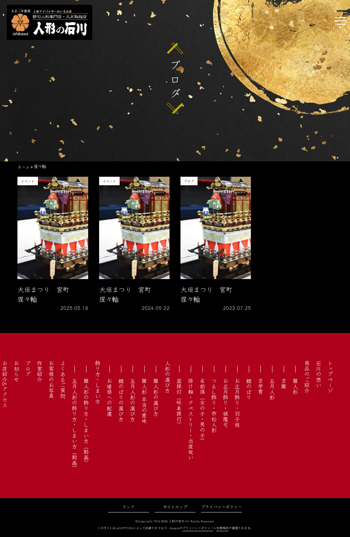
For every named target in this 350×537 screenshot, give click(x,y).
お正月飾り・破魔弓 (225, 402)
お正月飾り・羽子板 (237, 402)
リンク (128, 506)
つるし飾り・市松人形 (214, 405)
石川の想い (318, 374)
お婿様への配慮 (109, 397)
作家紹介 (40, 371)
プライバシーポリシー (221, 506)
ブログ (28, 368)
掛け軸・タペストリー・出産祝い (191, 419)
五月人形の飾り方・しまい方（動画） (74, 424)
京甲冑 (260, 386)
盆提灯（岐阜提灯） (179, 402)
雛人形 (295, 386)
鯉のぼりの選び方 (121, 400)
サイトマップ (175, 506)
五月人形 (272, 389)
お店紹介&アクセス (5, 384)
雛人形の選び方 (156, 397)
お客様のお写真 (51, 379)
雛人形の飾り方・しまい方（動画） (86, 421)
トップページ (330, 376)
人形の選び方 (167, 376)
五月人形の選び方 (133, 400)
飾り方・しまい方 (98, 382)
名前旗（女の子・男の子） (202, 411)
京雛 (284, 383)
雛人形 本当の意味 (144, 401)
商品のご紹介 (307, 376)
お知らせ (16, 371)
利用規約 (222, 528)
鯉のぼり (249, 389)
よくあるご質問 (63, 379)
